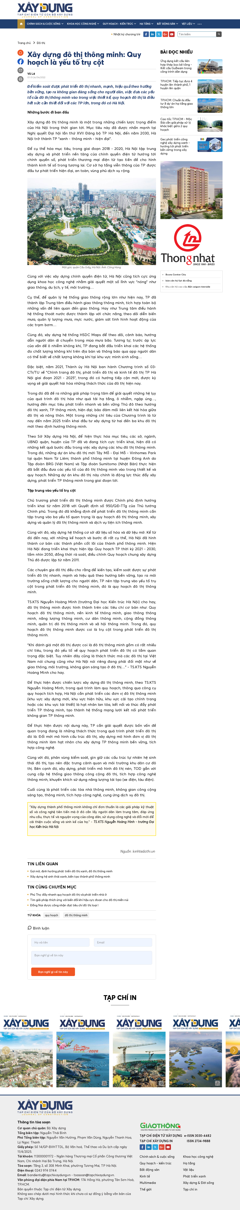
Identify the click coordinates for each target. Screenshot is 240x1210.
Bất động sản (167, 23)
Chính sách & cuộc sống (45, 23)
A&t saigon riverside (199, 286)
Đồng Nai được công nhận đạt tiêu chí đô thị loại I (64, 905)
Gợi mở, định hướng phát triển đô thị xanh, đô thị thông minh (71, 871)
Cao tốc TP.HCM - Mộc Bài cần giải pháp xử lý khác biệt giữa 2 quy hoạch (176, 124)
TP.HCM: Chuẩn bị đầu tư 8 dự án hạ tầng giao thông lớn (176, 103)
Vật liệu (188, 23)
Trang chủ (24, 43)
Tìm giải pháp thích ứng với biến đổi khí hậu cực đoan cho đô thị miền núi (79, 900)
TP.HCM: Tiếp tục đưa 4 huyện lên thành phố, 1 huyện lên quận (176, 84)
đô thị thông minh (76, 915)
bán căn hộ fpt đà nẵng (179, 280)
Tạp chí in (190, 1189)
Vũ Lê (31, 73)
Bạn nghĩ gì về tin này (53, 972)
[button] (199, 24)
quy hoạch (51, 915)
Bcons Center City (176, 274)
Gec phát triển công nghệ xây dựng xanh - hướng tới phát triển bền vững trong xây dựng (175, 146)
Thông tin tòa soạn (33, 1122)
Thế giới (146, 1189)
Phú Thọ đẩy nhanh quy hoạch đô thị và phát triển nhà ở (68, 894)
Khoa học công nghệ (83, 23)
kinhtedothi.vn (144, 851)
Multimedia (148, 1183)
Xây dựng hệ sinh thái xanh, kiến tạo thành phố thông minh (70, 876)
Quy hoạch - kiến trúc (119, 23)
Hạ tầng (146, 23)
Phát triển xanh (194, 1176)
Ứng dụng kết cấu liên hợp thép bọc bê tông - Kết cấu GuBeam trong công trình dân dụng (176, 66)
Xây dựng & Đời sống (198, 1183)
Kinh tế (145, 1176)
